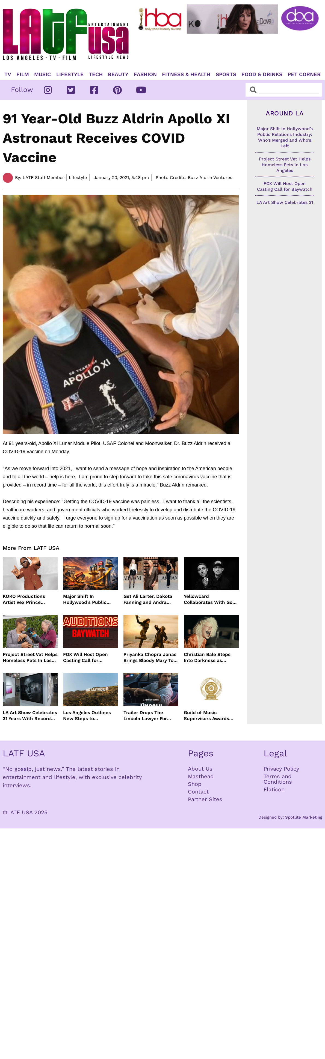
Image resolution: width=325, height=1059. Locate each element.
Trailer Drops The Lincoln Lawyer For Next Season (145, 715)
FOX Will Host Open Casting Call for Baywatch (85, 657)
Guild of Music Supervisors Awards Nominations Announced (206, 715)
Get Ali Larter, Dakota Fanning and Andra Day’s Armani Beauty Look (147, 599)
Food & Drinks (261, 74)
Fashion (145, 74)
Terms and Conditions (278, 779)
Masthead (201, 776)
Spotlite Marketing (303, 817)
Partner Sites (205, 799)
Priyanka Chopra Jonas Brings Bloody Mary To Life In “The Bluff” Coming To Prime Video (149, 657)
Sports (226, 74)
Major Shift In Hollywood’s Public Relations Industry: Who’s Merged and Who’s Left (85, 599)
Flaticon (274, 789)
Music (42, 74)
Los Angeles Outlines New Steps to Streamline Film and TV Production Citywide (90, 715)
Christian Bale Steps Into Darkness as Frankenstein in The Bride (207, 657)
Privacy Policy (281, 768)
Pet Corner (304, 74)
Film (22, 74)
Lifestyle (70, 74)
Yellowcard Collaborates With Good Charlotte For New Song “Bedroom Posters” (211, 599)
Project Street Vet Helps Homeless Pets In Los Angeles (30, 657)
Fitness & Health (186, 74)
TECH (96, 74)
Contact (198, 791)
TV (7, 74)
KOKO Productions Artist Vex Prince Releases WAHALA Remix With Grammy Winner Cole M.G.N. (26, 599)
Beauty (118, 74)
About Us (200, 768)
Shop (195, 784)
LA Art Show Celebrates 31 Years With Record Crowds (30, 715)
